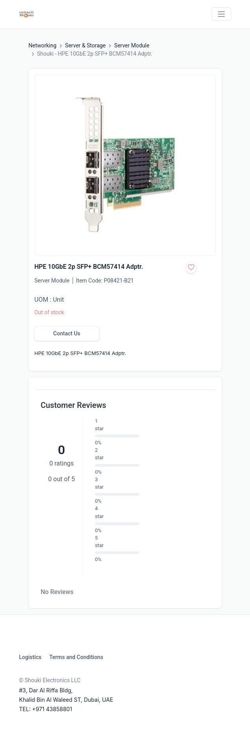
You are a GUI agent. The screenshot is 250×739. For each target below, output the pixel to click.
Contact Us (66, 333)
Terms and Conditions (76, 657)
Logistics (30, 657)
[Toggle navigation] (221, 14)
